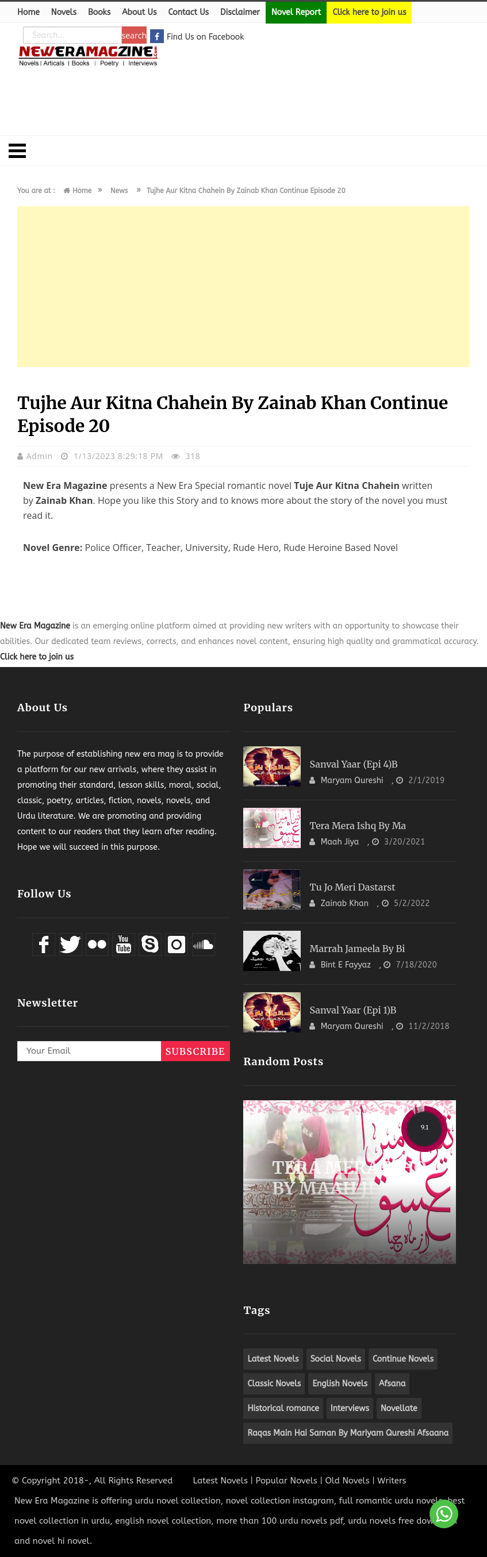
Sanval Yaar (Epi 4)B (353, 764)
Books (99, 12)
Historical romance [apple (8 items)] (283, 1408)
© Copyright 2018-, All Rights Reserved (91, 1480)
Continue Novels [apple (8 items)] (403, 1359)
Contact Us (188, 12)
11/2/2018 (428, 1026)
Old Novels (347, 1480)
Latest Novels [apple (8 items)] (272, 1359)
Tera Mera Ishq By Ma (357, 825)
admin (40, 455)
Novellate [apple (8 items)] (399, 1408)
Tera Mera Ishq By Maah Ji (349, 1178)
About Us (139, 12)
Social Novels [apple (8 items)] (335, 1359)
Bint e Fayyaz (347, 965)
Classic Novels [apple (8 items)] (274, 1384)
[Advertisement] (243, 95)
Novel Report (296, 12)
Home (28, 12)
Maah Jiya (341, 842)
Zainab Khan (346, 903)
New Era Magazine (35, 626)
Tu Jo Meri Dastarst (352, 887)
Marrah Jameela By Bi (357, 948)
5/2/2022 (412, 903)
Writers (391, 1480)
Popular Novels (286, 1480)
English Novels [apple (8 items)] (339, 1384)
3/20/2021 (404, 842)
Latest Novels (220, 1480)
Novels (63, 12)
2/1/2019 (426, 780)
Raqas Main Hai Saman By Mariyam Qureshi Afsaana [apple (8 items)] (347, 1433)
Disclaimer (240, 12)
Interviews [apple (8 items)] (350, 1408)
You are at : (36, 191)
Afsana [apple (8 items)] (392, 1384)
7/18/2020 (416, 965)
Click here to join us (369, 12)
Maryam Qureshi (353, 780)
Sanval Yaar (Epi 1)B (352, 1010)
